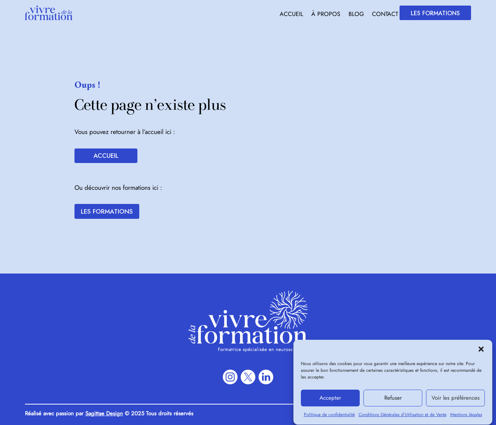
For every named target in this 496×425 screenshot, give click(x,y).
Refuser (393, 401)
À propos (325, 15)
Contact (385, 15)
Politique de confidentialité (329, 418)
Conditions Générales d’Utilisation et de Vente (402, 418)
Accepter (330, 401)
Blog (356, 15)
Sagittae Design (104, 413)
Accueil (291, 15)
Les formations (435, 13)
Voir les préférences (456, 401)
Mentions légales (466, 418)
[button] (481, 353)
